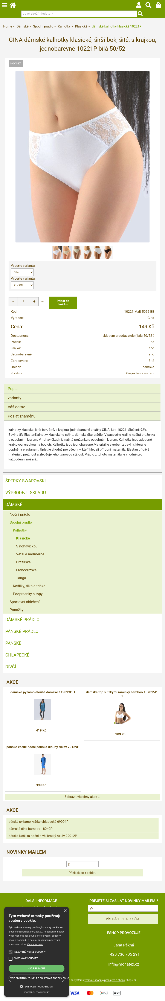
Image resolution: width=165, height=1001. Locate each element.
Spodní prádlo (21, 522)
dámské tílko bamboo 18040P (30, 829)
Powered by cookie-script (37, 992)
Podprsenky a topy (28, 594)
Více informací (35, 944)
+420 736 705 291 (124, 954)
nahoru (158, 994)
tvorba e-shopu (92, 980)
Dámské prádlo (22, 619)
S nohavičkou (27, 546)
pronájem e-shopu (114, 980)
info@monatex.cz (123, 964)
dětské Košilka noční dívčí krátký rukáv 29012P (43, 836)
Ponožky (16, 610)
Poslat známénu (21, 416)
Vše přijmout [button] (36, 968)
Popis (12, 388)
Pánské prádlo (21, 631)
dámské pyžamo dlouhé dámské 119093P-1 (43, 692)
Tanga (21, 578)
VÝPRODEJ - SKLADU (25, 492)
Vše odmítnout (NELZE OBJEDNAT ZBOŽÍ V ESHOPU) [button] (37, 978)
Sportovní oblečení (25, 602)
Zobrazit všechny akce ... (82, 797)
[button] (36, 986)
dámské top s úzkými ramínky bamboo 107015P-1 (122, 694)
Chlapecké (17, 655)
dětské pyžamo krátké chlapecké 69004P (39, 822)
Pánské (13, 643)
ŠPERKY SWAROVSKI (25, 480)
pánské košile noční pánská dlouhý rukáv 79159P (42, 747)
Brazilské (23, 562)
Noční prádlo (20, 514)
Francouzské (26, 570)
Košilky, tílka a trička (29, 586)
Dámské (13, 504)
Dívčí (10, 666)
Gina (151, 318)
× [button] (65, 911)
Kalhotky (20, 530)
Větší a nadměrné (30, 554)
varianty (14, 398)
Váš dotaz (16, 407)
